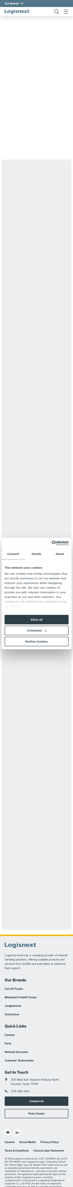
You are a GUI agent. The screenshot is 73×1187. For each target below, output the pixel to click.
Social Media (27, 1128)
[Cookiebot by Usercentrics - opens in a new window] (52, 543)
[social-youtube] (8, 1119)
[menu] (66, 11)
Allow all (36, 619)
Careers (10, 1021)
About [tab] (59, 554)
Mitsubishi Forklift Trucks (21, 983)
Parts (8, 1029)
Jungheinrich (13, 992)
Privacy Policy (49, 1128)
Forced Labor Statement (48, 1137)
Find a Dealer (36, 1100)
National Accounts (16, 1038)
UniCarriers (12, 1000)
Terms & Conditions (17, 1137)
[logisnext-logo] (17, 11)
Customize (36, 630)
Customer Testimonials (19, 1046)
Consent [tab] (13, 554)
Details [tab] (36, 554)
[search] (56, 11)
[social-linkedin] (17, 1119)
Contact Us (37, 1087)
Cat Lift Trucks (14, 975)
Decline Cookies (36, 641)
